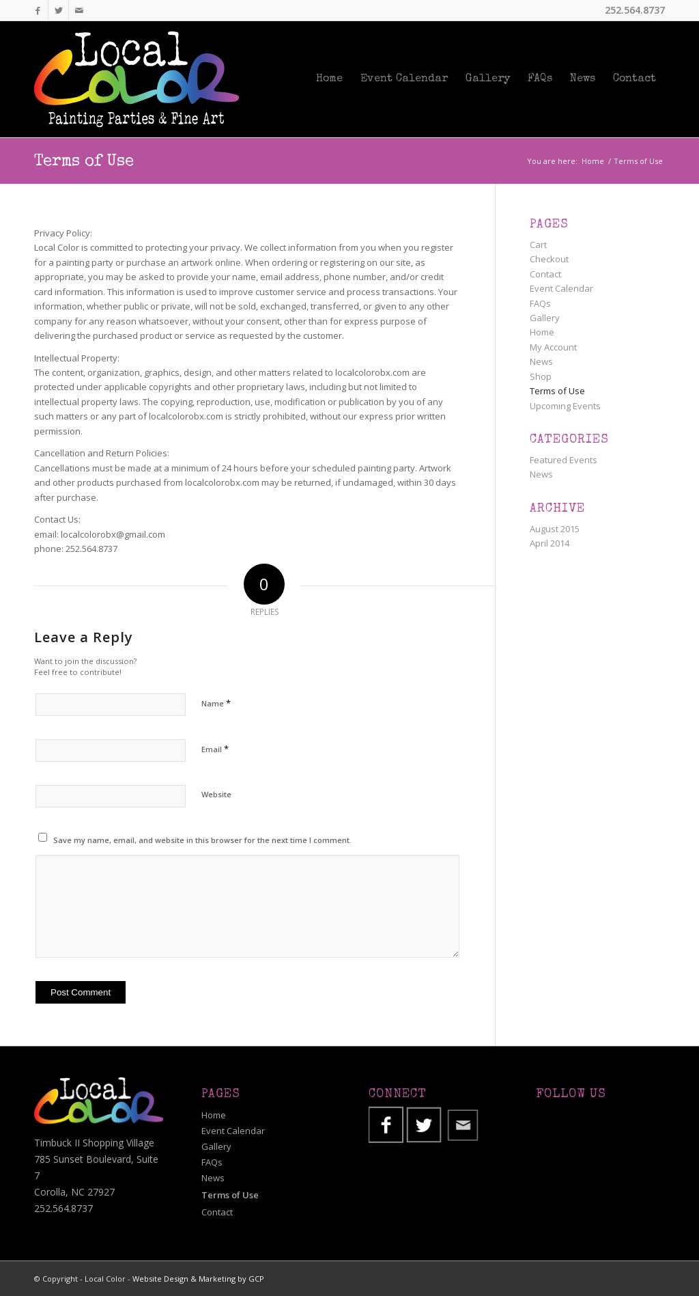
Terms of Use (84, 162)
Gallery (545, 318)
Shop (541, 376)
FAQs (540, 303)
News (541, 361)
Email (215, 749)
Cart (538, 244)
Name (216, 703)
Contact (545, 274)
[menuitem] (329, 79)
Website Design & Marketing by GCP (198, 1278)
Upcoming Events (565, 406)
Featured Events (563, 460)
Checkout (549, 259)
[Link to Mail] (79, 10)
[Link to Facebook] (38, 10)
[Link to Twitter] (58, 10)
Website (216, 794)
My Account (553, 347)
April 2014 (549, 543)
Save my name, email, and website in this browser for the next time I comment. (202, 840)
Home (542, 332)
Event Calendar (561, 288)
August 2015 (555, 529)
